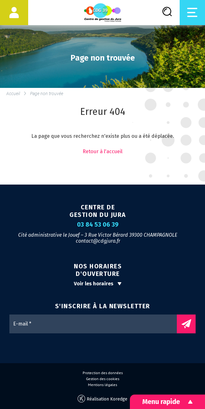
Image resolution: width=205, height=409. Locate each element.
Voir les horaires (98, 284)
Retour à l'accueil (102, 151)
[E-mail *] (96, 324)
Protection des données (103, 373)
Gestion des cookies (102, 379)
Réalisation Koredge (102, 399)
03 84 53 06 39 (98, 225)
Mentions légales (102, 385)
